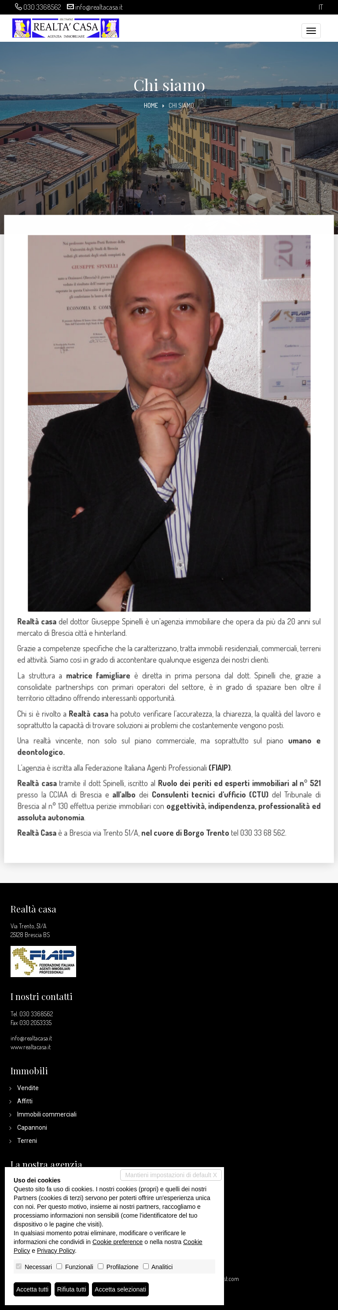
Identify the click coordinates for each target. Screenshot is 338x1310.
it (321, 7)
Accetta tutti (32, 1289)
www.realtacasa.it (31, 1047)
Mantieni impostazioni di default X (171, 1175)
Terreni (27, 1140)
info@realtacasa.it (99, 7)
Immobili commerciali (47, 1114)
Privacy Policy (56, 1250)
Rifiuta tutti (71, 1289)
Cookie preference (117, 1241)
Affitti (25, 1101)
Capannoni (32, 1127)
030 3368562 (42, 7)
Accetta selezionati (120, 1289)
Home (151, 105)
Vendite (28, 1087)
